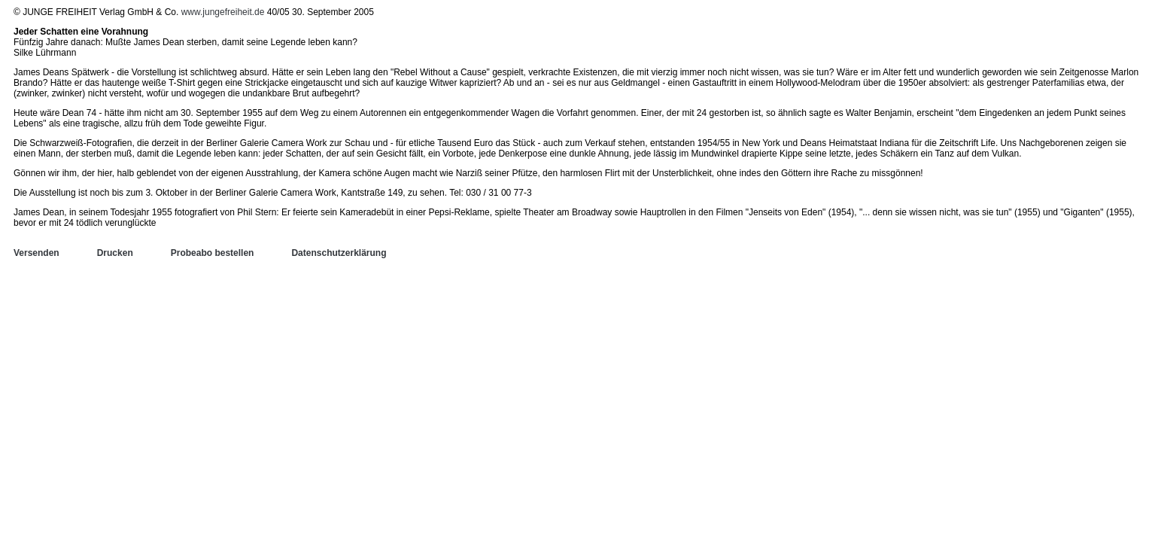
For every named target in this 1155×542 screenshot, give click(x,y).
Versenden (36, 253)
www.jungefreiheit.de (223, 12)
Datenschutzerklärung (338, 253)
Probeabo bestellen (212, 253)
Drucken (115, 253)
